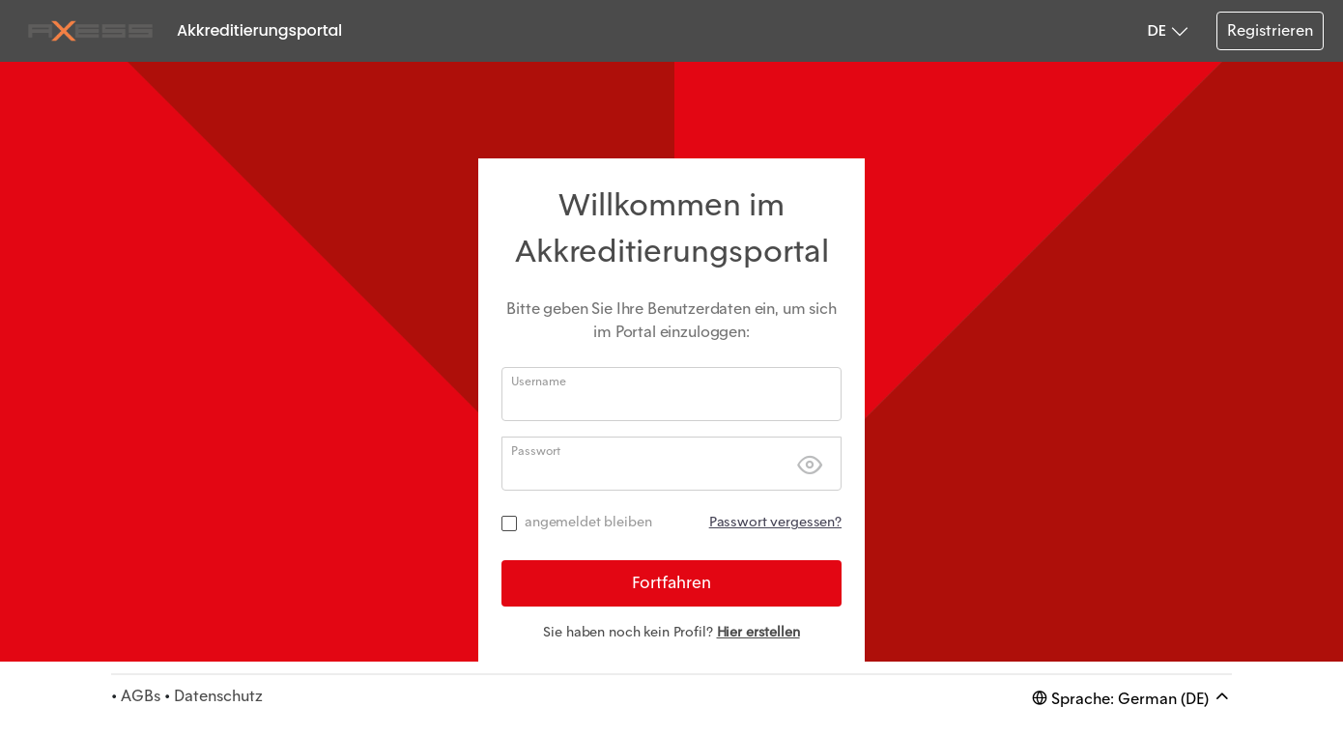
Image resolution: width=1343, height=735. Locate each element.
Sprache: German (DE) (1132, 697)
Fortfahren (671, 582)
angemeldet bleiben (588, 521)
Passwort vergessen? (775, 521)
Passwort (535, 451)
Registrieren (1270, 30)
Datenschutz (218, 696)
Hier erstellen (758, 631)
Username (538, 381)
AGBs (140, 696)
